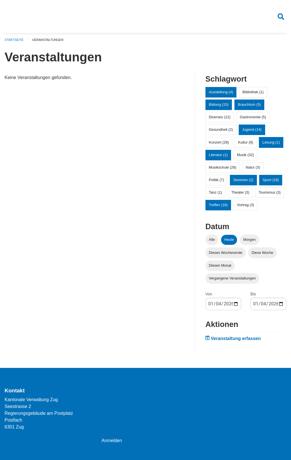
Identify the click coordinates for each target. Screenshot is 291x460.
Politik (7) (216, 180)
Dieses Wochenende (225, 252)
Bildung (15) (218, 104)
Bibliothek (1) (253, 92)
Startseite (14, 40)
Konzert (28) (219, 142)
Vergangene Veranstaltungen (232, 278)
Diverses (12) (219, 117)
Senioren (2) (243, 180)
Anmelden (111, 440)
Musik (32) (245, 155)
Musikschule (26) (222, 167)
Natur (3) (253, 167)
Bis (253, 294)
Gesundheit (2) (221, 129)
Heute (229, 239)
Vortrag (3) (245, 205)
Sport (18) (271, 180)
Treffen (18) (218, 205)
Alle (212, 239)
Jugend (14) (251, 129)
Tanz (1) (215, 192)
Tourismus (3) (270, 192)
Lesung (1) (271, 142)
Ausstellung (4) (221, 92)
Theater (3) (240, 192)
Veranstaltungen (47, 40)
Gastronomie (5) (253, 117)
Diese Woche (262, 252)
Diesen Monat (220, 265)
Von (208, 294)
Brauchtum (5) (249, 104)
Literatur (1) (218, 155)
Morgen (249, 239)
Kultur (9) (245, 142)
